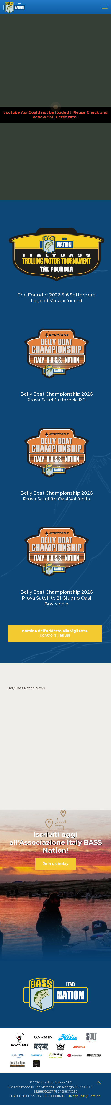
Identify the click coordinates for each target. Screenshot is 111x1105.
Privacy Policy (77, 1096)
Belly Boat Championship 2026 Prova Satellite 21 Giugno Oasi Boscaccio (57, 598)
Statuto (95, 1096)
